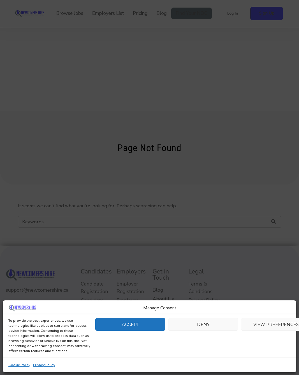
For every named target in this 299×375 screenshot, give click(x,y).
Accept (130, 324)
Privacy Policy (44, 365)
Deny (203, 324)
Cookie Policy (19, 365)
